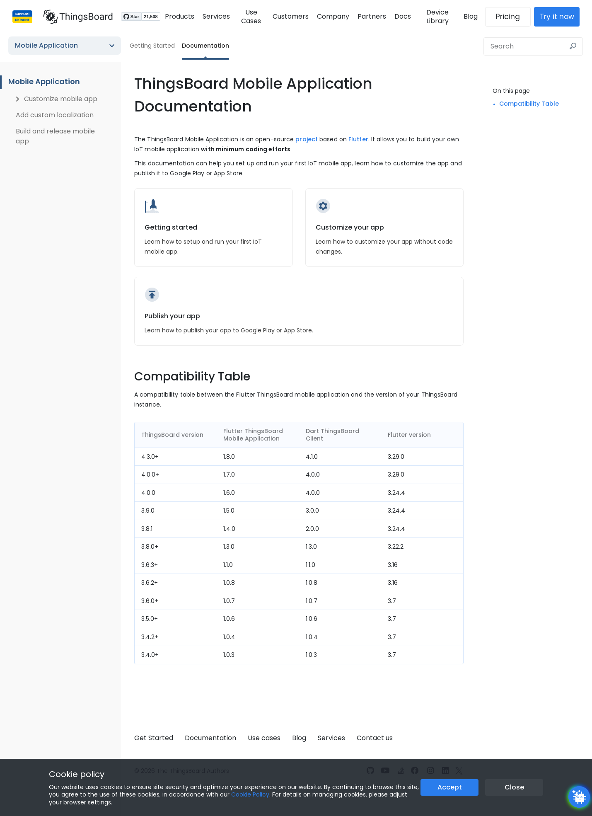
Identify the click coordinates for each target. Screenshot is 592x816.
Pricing (512, 17)
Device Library (439, 16)
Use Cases (249, 16)
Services (212, 16)
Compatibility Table (529, 103)
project (306, 139)
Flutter (358, 139)
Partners (371, 16)
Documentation (205, 45)
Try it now (561, 17)
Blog (475, 16)
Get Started (153, 738)
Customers (290, 16)
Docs (402, 16)
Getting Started (152, 45)
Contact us (375, 738)
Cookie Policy (250, 794)
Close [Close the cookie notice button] (514, 787)
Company (332, 16)
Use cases (264, 738)
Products (175, 16)
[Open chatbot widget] (579, 797)
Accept (449, 787)
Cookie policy (76, 774)
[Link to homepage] (73, 16)
